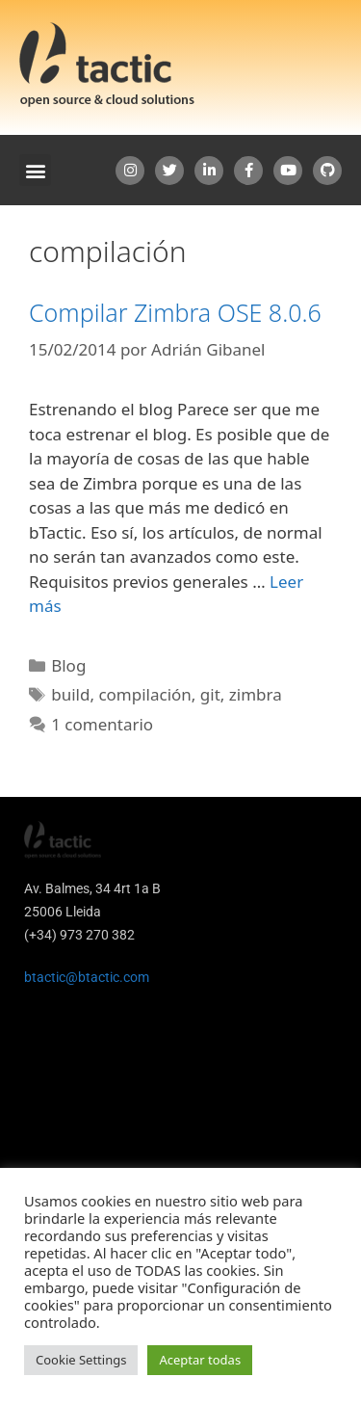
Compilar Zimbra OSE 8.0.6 (175, 312)
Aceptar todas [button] (200, 1359)
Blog (68, 665)
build (70, 694)
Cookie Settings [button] (81, 1359)
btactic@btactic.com (86, 977)
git (210, 694)
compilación (144, 694)
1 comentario (102, 724)
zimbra (255, 694)
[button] (35, 170)
